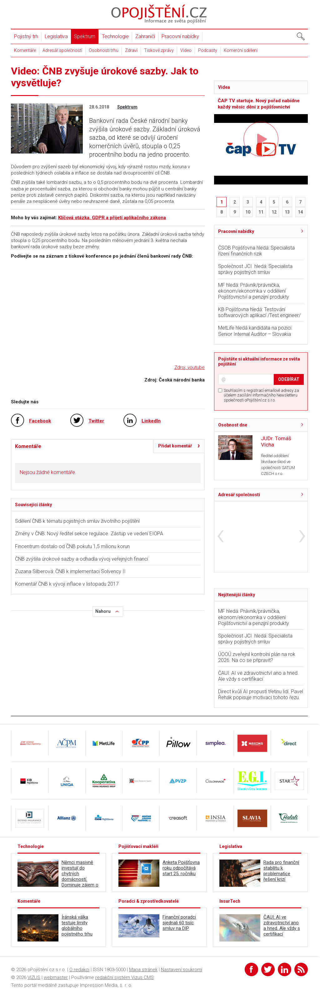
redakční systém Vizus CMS (124, 977)
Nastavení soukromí (181, 969)
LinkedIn (151, 421)
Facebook (40, 421)
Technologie (115, 36)
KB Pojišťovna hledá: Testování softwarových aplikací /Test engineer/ (259, 312)
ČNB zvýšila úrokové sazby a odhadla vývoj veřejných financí (81, 559)
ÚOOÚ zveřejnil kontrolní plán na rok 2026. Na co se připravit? (256, 657)
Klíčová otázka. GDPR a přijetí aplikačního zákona (112, 217)
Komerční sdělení (241, 50)
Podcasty (207, 50)
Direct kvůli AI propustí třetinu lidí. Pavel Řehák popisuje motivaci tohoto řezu (260, 694)
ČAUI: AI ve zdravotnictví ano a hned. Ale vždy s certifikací (258, 676)
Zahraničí (145, 36)
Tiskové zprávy (159, 50)
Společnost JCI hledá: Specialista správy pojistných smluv (255, 269)
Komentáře (25, 50)
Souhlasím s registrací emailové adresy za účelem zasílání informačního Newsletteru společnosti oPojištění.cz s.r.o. (261, 395)
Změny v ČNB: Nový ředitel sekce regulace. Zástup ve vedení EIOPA (89, 534)
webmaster (56, 977)
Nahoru (103, 611)
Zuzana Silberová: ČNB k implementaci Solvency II (70, 571)
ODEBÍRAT (288, 379)
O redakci (79, 969)
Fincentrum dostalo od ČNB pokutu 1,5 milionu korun (72, 546)
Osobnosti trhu (103, 50)
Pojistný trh (26, 36)
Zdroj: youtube (189, 367)
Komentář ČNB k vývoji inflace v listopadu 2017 (67, 584)
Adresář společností (62, 50)
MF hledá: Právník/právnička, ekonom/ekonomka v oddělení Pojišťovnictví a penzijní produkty (253, 291)
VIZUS (34, 977)
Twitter (96, 421)
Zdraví (131, 50)
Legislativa (56, 36)
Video (186, 50)
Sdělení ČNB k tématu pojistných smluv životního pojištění (77, 521)
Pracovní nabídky (180, 36)
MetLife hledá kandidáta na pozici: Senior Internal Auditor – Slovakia (255, 331)
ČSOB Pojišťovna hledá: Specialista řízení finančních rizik (256, 251)
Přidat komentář (175, 445)
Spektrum (84, 36)
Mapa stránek (143, 969)
